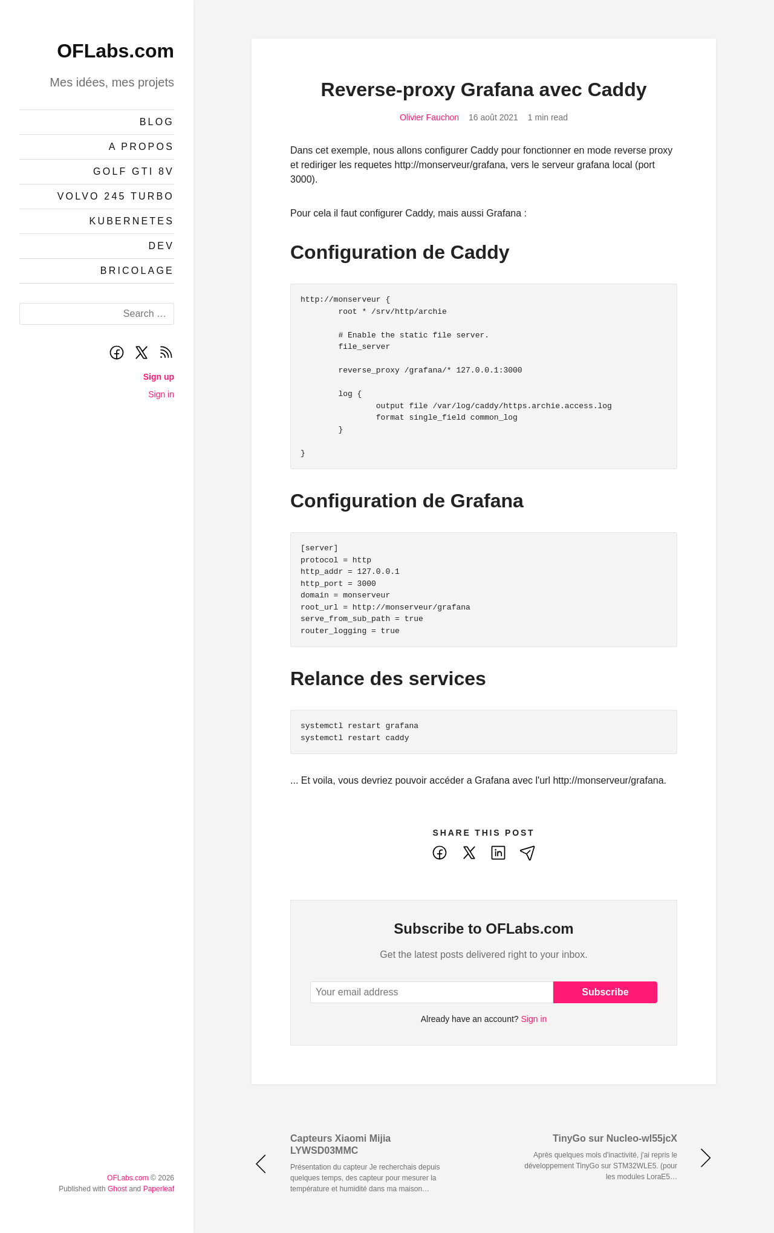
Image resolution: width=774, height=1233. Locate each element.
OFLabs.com (115, 51)
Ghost (117, 1189)
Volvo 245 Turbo (115, 196)
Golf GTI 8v (133, 171)
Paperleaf (158, 1189)
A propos (141, 147)
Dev (162, 246)
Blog (157, 122)
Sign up (158, 377)
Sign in (161, 394)
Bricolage (137, 270)
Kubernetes (131, 221)
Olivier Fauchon (429, 117)
